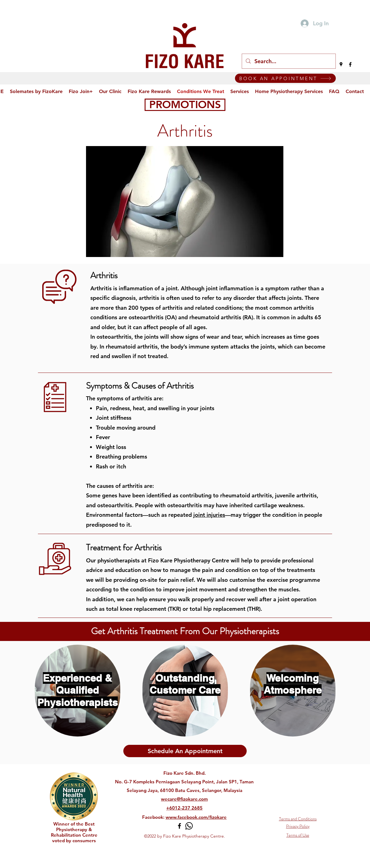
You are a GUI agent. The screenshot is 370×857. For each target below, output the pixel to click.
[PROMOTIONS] (185, 105)
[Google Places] (341, 64)
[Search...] (288, 61)
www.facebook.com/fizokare (196, 817)
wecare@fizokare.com (184, 799)
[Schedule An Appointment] (185, 751)
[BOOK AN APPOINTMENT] (285, 78)
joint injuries (209, 514)
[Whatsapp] (189, 826)
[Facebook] (350, 64)
